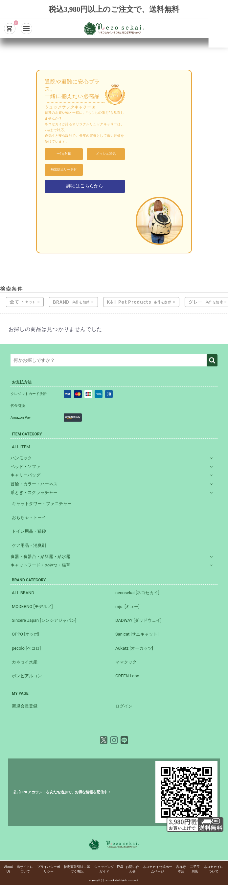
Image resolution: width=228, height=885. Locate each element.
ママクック (126, 662)
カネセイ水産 (24, 662)
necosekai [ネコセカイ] (137, 592)
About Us (8, 869)
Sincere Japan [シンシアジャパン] (44, 620)
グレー (196, 302)
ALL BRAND (23, 592)
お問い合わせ (132, 869)
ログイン (123, 706)
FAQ (120, 867)
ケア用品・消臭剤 (29, 545)
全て (14, 302)
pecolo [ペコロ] (26, 648)
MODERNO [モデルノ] (32, 606)
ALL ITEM (21, 446)
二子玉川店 (195, 869)
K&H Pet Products (129, 302)
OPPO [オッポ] (25, 634)
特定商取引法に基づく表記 (77, 869)
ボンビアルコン (27, 675)
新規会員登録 (24, 706)
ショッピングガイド (104, 869)
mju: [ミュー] (127, 606)
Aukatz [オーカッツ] (134, 648)
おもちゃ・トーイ (29, 517)
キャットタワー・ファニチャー (42, 503)
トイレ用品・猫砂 (29, 531)
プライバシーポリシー (48, 869)
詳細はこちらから (84, 185)
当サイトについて (25, 869)
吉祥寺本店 (181, 869)
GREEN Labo (127, 675)
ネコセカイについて (213, 869)
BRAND (61, 302)
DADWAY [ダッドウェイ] (138, 620)
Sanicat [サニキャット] (136, 634)
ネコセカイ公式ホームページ (157, 869)
